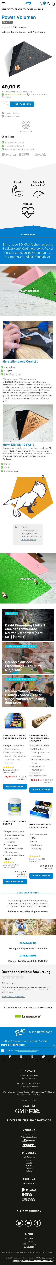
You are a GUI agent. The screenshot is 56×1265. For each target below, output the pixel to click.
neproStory (29, 1247)
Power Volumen (35, 9)
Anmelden (53, 4)
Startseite (7, 9)
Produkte (20, 9)
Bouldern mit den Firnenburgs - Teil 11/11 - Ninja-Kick (25, 666)
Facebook (37, 1223)
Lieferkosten (29, 1134)
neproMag (29, 1241)
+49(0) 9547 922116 (29, 1086)
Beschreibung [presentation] (28, 235)
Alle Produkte (29, 1157)
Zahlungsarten (29, 1183)
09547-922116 (28, 943)
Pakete (29, 1171)
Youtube (28, 1223)
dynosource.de (28, 540)
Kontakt (16, 1261)
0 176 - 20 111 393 (29, 1100)
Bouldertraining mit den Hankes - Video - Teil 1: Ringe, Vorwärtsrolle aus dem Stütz (24, 697)
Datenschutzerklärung (27, 1051)
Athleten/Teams (29, 1244)
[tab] (28, 234)
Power (29, 1163)
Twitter (19, 1223)
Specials (29, 1165)
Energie (29, 1160)
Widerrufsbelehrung (29, 1137)
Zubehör (7, 22)
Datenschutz (47, 1258)
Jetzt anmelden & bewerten (13, 997)
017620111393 (28, 956)
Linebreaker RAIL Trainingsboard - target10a (39, 738)
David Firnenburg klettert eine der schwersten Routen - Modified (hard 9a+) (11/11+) (25, 631)
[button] (3, 3)
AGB (38, 1258)
